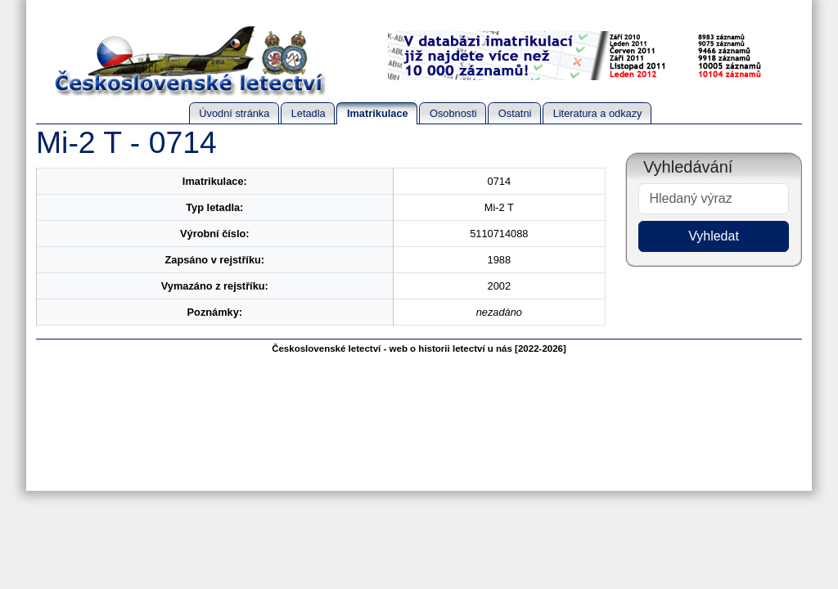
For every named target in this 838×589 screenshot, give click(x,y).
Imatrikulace (377, 113)
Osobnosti (453, 113)
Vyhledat (713, 236)
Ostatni (515, 113)
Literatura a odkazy (597, 113)
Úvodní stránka (234, 113)
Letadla (308, 113)
